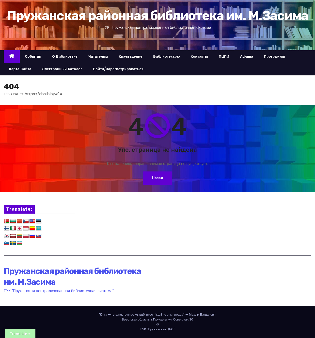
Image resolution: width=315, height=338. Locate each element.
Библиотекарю (166, 56)
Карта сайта (20, 69)
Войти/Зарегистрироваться (118, 69)
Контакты (199, 56)
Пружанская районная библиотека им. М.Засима (157, 15)
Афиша (246, 56)
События (33, 56)
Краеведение (130, 56)
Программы (274, 56)
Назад (157, 178)
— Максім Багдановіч (157, 314)
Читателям (98, 56)
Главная (11, 93)
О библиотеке (65, 56)
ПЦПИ (224, 56)
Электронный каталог (62, 69)
